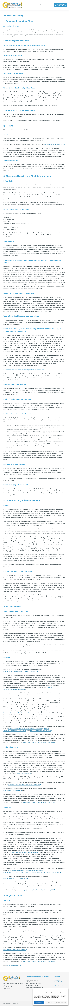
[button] (66, 990)
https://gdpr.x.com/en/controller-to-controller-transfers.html (24, 784)
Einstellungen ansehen (61, 1002)
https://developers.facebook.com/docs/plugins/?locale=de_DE (20, 671)
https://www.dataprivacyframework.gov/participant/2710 (38, 802)
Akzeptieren (39, 1002)
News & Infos (51, 5)
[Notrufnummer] (60, 5)
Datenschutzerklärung (59, 982)
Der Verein (16, 5)
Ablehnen (50, 1002)
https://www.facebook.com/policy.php (40, 730)
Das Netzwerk (27, 5)
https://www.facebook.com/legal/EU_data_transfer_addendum (25, 728)
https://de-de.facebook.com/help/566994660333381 (45, 872)
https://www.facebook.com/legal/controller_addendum (18, 713)
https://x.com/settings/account (11, 790)
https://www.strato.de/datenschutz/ (54, 144)
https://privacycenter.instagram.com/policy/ (15, 872)
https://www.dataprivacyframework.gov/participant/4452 (38, 742)
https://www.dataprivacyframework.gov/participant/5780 (38, 961)
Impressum (57, 980)
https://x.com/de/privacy (23, 773)
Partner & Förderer (39, 5)
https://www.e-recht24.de (14, 965)
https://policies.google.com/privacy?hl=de (14, 949)
